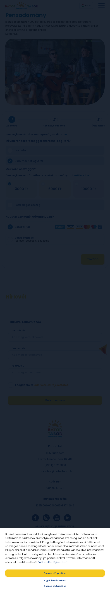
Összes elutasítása (55, 586)
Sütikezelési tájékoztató (52, 562)
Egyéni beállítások (55, 580)
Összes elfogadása (55, 573)
